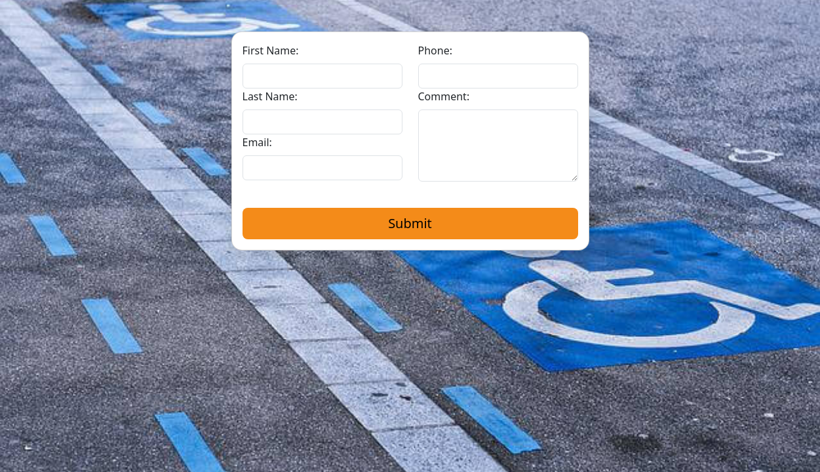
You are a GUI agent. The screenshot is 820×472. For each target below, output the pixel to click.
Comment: (444, 96)
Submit (410, 223)
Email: (257, 142)
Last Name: (270, 96)
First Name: (271, 50)
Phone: (435, 50)
